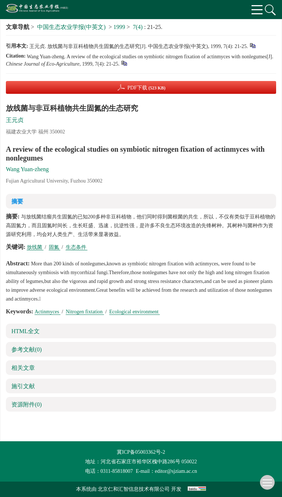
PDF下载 (146, 88)
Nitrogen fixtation (85, 311)
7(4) (138, 27)
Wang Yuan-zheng (27, 169)
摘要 (17, 201)
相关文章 (23, 368)
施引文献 (23, 386)
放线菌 (35, 247)
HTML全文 (25, 331)
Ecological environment (134, 311)
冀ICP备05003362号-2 (141, 452)
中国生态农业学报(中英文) (71, 27)
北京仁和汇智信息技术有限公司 (134, 489)
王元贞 (15, 120)
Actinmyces (47, 311)
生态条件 (77, 247)
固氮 (55, 247)
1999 (119, 27)
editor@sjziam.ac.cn (176, 471)
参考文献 (26, 349)
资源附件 (26, 404)
